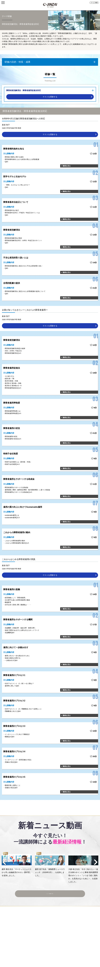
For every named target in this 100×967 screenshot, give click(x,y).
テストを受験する (50, 97)
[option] (17, 864)
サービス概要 (94, 2)
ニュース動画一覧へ (50, 892)
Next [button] (95, 862)
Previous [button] (4, 862)
